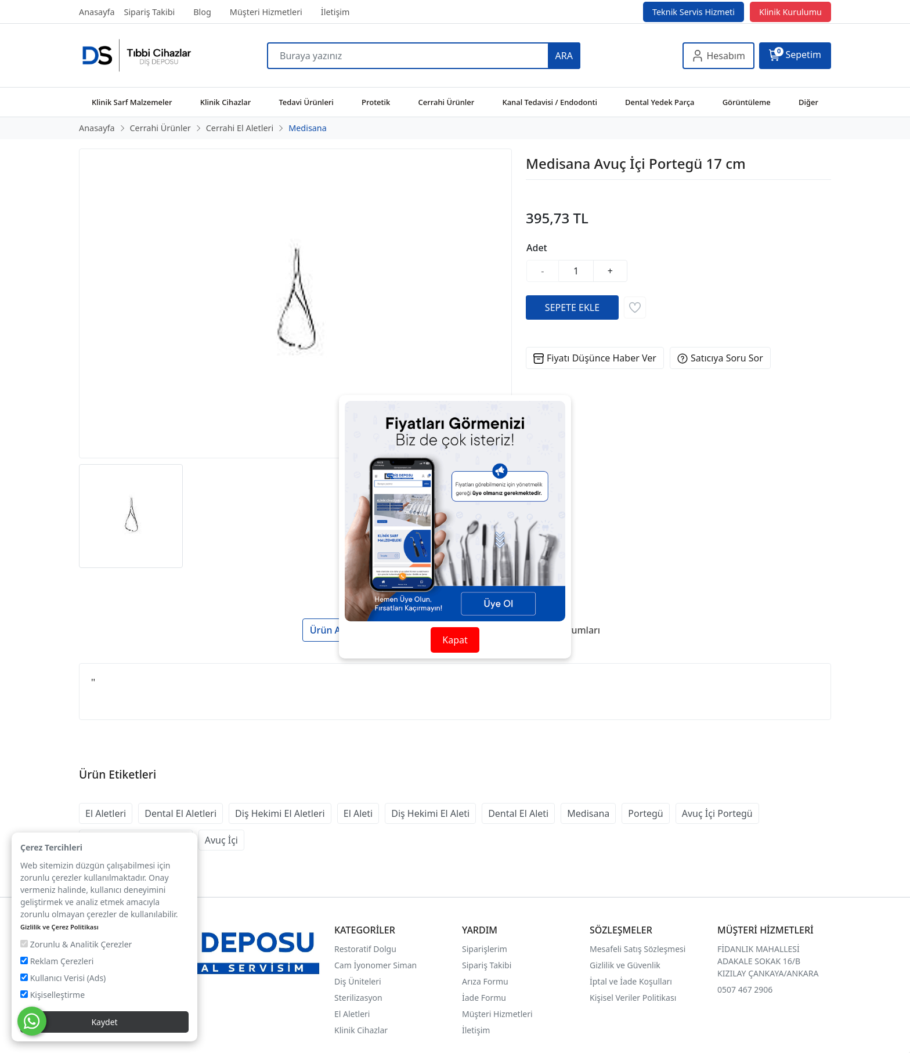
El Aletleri (105, 813)
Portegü (645, 813)
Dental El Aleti (518, 813)
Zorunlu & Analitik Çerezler (76, 944)
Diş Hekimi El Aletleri (280, 813)
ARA (564, 55)
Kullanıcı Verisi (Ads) (63, 977)
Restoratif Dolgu (365, 948)
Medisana (588, 813)
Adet (536, 247)
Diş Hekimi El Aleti (430, 813)
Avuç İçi (221, 840)
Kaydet (104, 1021)
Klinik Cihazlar (361, 1030)
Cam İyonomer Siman (375, 965)
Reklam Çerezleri (56, 961)
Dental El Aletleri (180, 813)
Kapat (454, 640)
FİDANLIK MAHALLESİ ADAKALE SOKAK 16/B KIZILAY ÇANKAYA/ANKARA (767, 961)
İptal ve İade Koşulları (631, 981)
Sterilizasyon (358, 997)
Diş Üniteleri (357, 981)
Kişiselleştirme (52, 994)
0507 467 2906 (744, 989)
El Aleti (358, 813)
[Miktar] (576, 271)
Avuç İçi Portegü (717, 813)
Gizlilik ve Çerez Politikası (59, 926)
